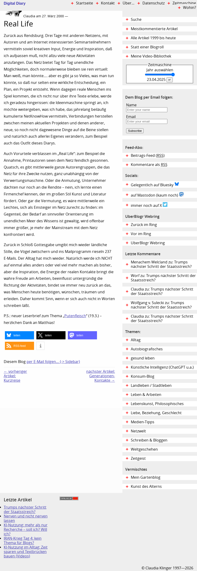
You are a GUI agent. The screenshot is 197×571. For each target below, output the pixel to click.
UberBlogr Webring (148, 243)
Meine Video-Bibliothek (151, 56)
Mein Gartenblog (145, 477)
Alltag (136, 340)
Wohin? (189, 7)
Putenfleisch (75, 316)
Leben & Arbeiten (146, 394)
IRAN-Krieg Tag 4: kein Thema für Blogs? (22, 540)
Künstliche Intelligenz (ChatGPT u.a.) (162, 367)
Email (131, 117)
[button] (19, 335)
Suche (136, 19)
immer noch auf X (149, 205)
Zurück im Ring (144, 225)
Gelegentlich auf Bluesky (155, 184)
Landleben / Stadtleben (151, 385)
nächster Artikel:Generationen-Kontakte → (100, 376)
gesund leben (143, 358)
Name (131, 105)
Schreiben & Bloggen (149, 440)
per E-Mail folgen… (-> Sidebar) (53, 361)
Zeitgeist (138, 458)
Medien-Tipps (142, 422)
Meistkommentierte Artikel (154, 29)
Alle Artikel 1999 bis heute (153, 38)
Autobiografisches (147, 349)
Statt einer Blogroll (147, 47)
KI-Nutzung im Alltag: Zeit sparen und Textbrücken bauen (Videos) (26, 551)
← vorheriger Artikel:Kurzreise (15, 376)
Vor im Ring (141, 234)
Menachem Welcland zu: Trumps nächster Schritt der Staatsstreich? (161, 264)
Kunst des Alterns (146, 486)
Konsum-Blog (142, 376)
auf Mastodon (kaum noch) (157, 195)
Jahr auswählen (159, 70)
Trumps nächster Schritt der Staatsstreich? (25, 509)
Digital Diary (12, 3)
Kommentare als (149, 164)
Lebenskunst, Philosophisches (157, 404)
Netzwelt (138, 431)
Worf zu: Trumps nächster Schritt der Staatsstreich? (163, 277)
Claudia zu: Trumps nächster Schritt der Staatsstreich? (162, 291)
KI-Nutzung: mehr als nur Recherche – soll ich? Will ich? (26, 529)
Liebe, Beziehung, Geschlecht (156, 413)
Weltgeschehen (144, 449)
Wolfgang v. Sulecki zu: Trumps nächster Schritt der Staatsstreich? (161, 305)
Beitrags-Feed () (148, 155)
